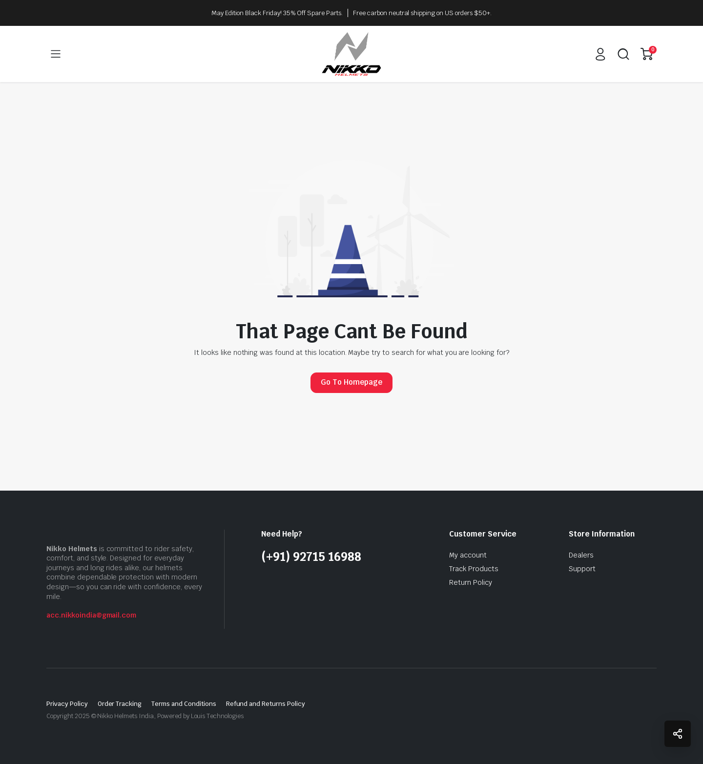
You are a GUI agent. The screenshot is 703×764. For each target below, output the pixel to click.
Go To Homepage (351, 382)
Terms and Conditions (183, 704)
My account (468, 555)
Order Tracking (120, 704)
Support (582, 568)
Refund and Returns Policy (265, 704)
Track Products (473, 568)
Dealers (581, 555)
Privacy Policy (67, 704)
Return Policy (470, 582)
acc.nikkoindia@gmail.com (91, 615)
